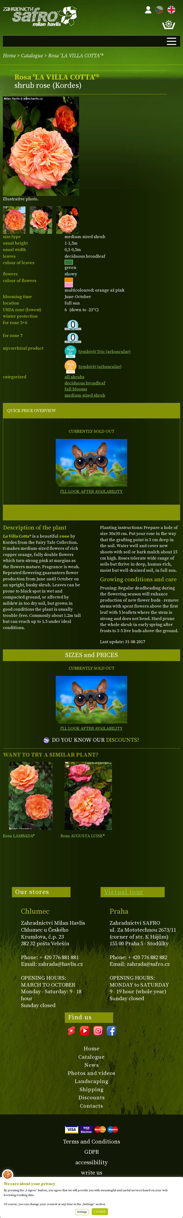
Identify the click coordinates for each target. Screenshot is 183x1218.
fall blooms (76, 389)
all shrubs (74, 377)
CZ (158, 9)
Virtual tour (123, 892)
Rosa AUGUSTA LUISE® (83, 836)
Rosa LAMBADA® (19, 836)
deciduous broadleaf (85, 383)
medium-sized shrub (85, 395)
